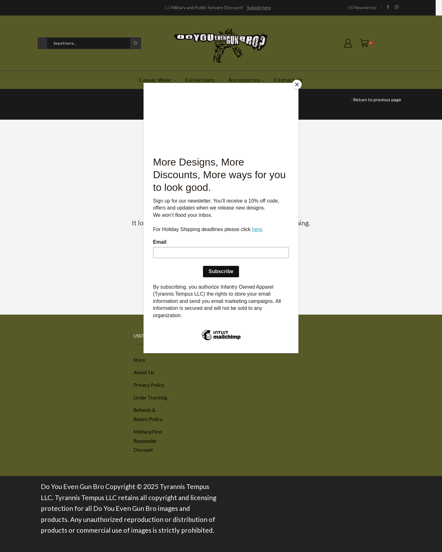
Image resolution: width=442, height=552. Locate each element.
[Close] (297, 84)
